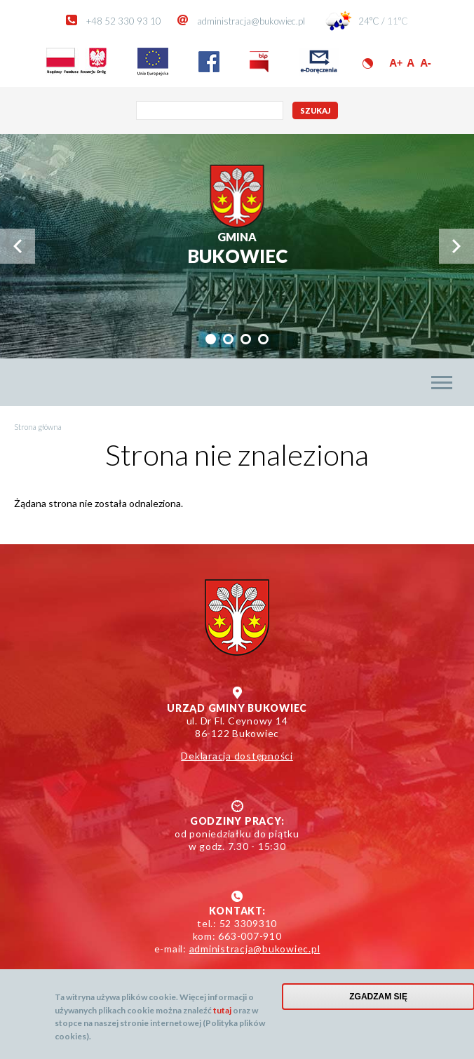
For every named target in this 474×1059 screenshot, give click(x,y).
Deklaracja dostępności (237, 756)
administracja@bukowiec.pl (251, 21)
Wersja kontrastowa (368, 63)
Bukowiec (237, 248)
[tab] (210, 339)
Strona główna (38, 426)
